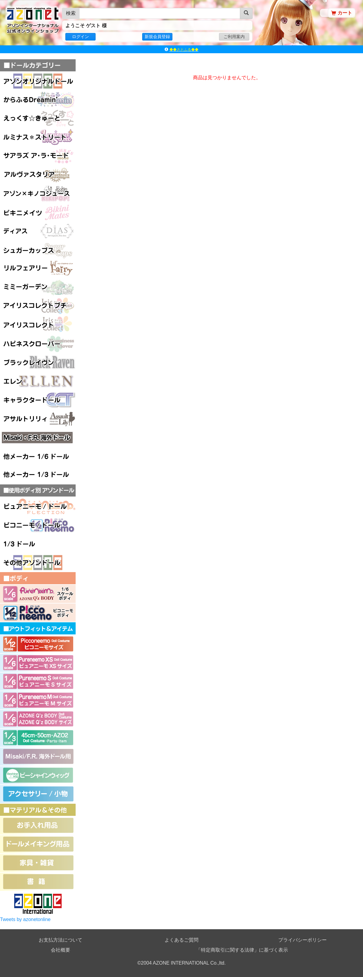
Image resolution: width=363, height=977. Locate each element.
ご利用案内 (234, 36)
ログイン (80, 36)
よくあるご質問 (181, 940)
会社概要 (60, 950)
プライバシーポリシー (302, 940)
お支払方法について (60, 940)
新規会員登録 (157, 36)
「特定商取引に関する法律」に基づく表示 (242, 950)
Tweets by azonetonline (25, 919)
